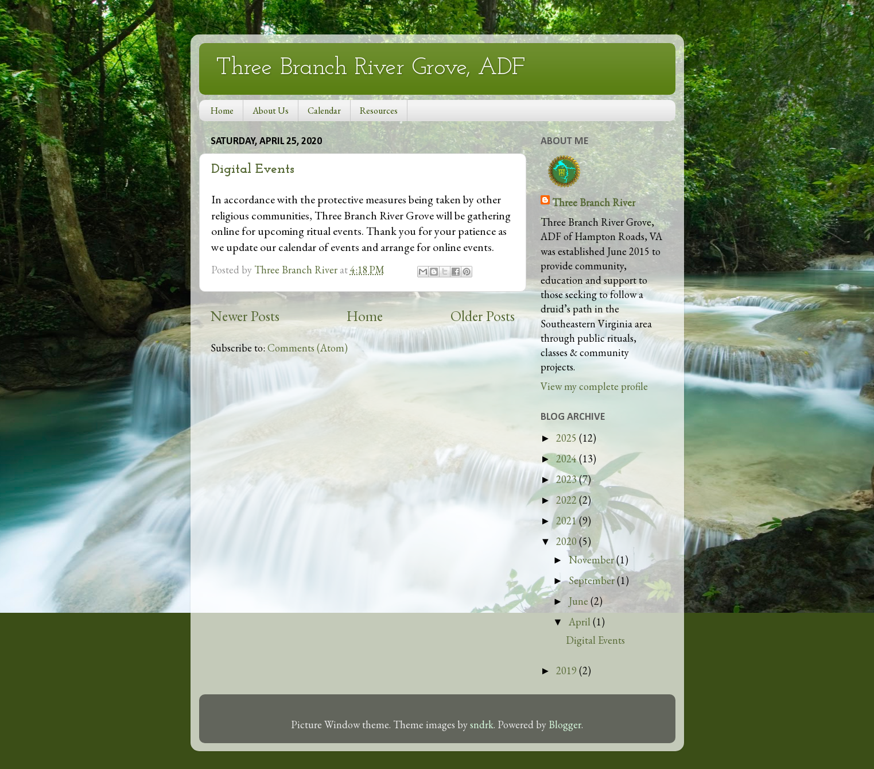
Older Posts (482, 316)
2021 (567, 520)
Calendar (324, 111)
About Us (271, 111)
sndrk (482, 724)
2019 (567, 670)
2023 (567, 479)
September (593, 580)
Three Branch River (593, 202)
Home (222, 111)
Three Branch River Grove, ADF (370, 68)
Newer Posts (245, 316)
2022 (567, 500)
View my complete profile (594, 386)
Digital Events (252, 169)
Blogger (565, 724)
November (592, 559)
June (580, 601)
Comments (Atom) (307, 347)
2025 (567, 438)
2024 (567, 458)
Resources (379, 111)
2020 (567, 541)
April (581, 621)
